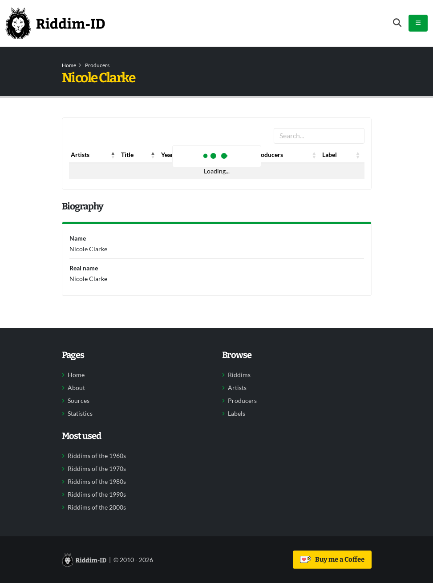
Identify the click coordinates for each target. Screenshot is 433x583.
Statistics (80, 413)
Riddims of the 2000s (97, 507)
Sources (78, 400)
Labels (236, 413)
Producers (97, 65)
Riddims (239, 374)
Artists (237, 387)
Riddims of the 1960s (97, 455)
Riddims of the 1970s (97, 468)
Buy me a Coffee (332, 559)
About (76, 387)
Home (69, 65)
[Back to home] (55, 23)
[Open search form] (397, 23)
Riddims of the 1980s (97, 481)
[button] (113, 154)
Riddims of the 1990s (97, 494)
